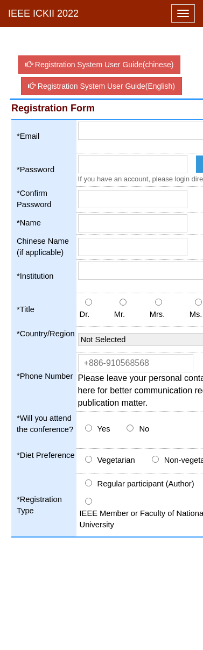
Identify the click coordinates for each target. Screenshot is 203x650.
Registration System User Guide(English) (101, 86)
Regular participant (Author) (145, 483)
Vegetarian (116, 460)
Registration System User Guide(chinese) (99, 64)
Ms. (196, 314)
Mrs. (157, 314)
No (144, 429)
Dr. (85, 314)
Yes (103, 429)
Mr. (119, 314)
